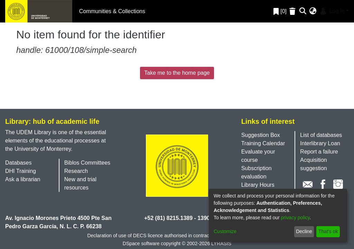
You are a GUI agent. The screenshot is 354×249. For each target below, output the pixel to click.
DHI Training (20, 171)
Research (76, 171)
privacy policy (295, 217)
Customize (225, 231)
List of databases (321, 135)
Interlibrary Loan (320, 143)
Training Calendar (263, 143)
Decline (304, 231)
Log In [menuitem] (332, 11)
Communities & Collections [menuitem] (112, 11)
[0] (280, 11)
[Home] (38, 11)
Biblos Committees (87, 163)
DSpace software (141, 243)
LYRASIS (221, 243)
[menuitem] (313, 11)
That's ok (328, 231)
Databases (18, 163)
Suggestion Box (260, 135)
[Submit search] (303, 11)
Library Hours (257, 185)
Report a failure (319, 152)
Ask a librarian (22, 179)
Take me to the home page (176, 73)
